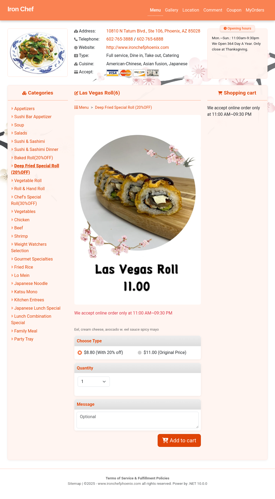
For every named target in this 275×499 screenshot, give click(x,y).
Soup (19, 125)
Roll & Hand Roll (29, 188)
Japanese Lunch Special (37, 308)
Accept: (83, 71)
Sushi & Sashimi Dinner (36, 149)
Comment (213, 10)
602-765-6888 (150, 39)
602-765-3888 (119, 39)
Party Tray (23, 339)
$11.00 (165, 352)
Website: (84, 47)
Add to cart (179, 440)
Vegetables (24, 211)
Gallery (171, 10)
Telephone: (86, 39)
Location (191, 10)
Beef (18, 227)
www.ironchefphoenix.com (119, 483)
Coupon (234, 10)
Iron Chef (20, 9)
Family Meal (25, 331)
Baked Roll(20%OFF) (33, 157)
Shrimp (21, 236)
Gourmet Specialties (33, 259)
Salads (20, 133)
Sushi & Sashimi (29, 141)
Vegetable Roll (28, 180)
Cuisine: (84, 63)
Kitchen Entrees (29, 299)
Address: (85, 31)
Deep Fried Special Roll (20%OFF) (123, 107)
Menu (155, 10)
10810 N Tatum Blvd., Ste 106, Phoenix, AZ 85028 (153, 31)
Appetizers (24, 108)
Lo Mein (22, 275)
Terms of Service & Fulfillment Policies (137, 478)
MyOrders (255, 10)
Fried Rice (23, 267)
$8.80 (103, 352)
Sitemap (74, 483)
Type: (81, 55)
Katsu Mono (25, 291)
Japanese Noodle (31, 283)
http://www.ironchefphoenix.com (137, 47)
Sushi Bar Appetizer (33, 116)
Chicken (22, 219)
